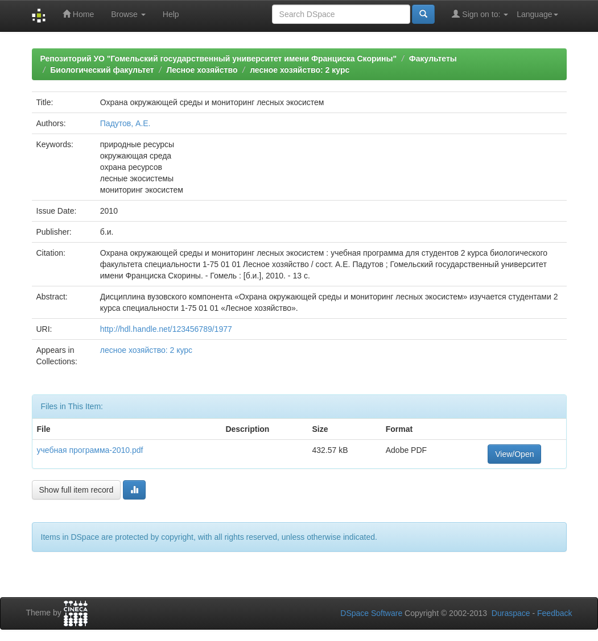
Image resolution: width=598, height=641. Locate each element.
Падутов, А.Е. (125, 123)
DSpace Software (371, 613)
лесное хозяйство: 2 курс (299, 69)
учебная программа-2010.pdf (90, 450)
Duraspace (511, 613)
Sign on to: (480, 14)
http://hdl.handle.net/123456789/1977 (166, 329)
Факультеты (433, 58)
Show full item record (76, 489)
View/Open (514, 454)
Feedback (554, 613)
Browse (128, 14)
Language (537, 14)
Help (171, 14)
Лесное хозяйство (201, 69)
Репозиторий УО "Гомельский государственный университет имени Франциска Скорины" (218, 58)
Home (78, 14)
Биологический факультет (102, 69)
